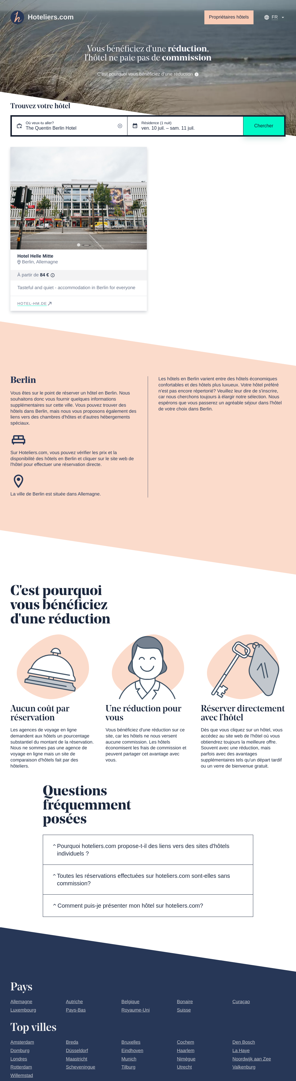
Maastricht (76, 1059)
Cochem (185, 1042)
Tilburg (128, 1067)
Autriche (74, 1001)
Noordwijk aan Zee (251, 1059)
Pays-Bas (76, 1010)
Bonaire (185, 1001)
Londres (18, 1059)
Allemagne (21, 1001)
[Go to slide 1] (78, 244)
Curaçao (241, 1001)
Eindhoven (132, 1050)
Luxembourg (23, 1010)
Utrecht (184, 1067)
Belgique (130, 1001)
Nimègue (186, 1059)
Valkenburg (244, 1067)
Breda (72, 1042)
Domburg (19, 1050)
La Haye (241, 1050)
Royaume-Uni (135, 1010)
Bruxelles (130, 1042)
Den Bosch (243, 1042)
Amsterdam (22, 1042)
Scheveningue (80, 1067)
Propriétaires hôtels (229, 17)
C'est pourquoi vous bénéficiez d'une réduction (148, 74)
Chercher (263, 125)
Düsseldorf (77, 1050)
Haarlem (185, 1050)
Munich (128, 1059)
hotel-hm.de (35, 303)
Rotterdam (21, 1067)
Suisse (184, 1010)
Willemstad (21, 1075)
